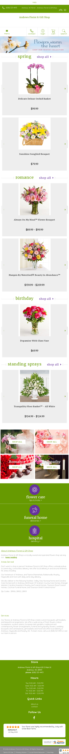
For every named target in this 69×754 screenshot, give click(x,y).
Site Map (50, 752)
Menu (7, 33)
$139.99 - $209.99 (34, 285)
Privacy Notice (21, 752)
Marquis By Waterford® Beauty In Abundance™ (34, 275)
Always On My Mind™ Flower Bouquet (34, 219)
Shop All (43, 57)
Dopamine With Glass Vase (34, 340)
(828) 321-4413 (11, 8)
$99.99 (34, 108)
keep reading (11, 557)
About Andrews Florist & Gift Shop (17, 550)
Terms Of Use (8, 752)
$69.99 (34, 350)
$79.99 (34, 164)
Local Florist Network (37, 752)
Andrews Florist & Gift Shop (34, 17)
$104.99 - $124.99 (34, 416)
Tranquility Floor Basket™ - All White (34, 406)
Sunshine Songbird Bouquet (34, 154)
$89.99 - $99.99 (34, 229)
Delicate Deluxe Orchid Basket (34, 99)
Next (65, 89)
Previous (3, 89)
